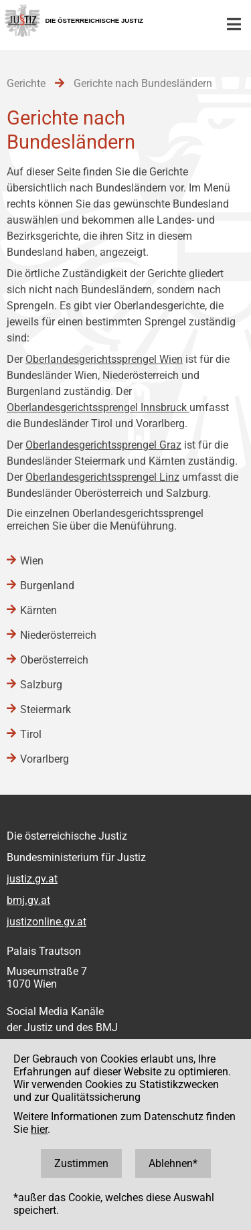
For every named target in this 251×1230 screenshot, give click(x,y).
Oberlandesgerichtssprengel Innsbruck (98, 407)
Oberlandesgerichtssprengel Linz (102, 477)
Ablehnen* (173, 1163)
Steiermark (45, 709)
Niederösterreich (58, 635)
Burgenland (47, 585)
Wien (32, 560)
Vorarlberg (44, 759)
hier (39, 1129)
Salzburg (41, 684)
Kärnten (38, 610)
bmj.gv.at (28, 900)
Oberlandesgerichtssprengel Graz (103, 445)
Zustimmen (81, 1163)
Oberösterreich (54, 660)
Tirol (30, 734)
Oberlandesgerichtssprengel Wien (104, 359)
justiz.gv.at (32, 878)
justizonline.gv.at (46, 921)
